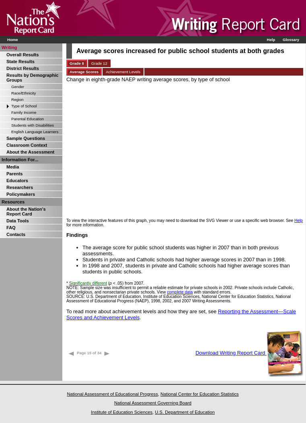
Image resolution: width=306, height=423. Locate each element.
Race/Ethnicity (23, 93)
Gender (17, 86)
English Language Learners (34, 131)
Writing (9, 47)
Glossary (291, 39)
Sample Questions (25, 138)
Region (17, 99)
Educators (17, 180)
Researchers (19, 187)
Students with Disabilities (32, 125)
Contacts (15, 234)
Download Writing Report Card (249, 353)
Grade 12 (99, 63)
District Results (22, 68)
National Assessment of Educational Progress (112, 394)
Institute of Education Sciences (121, 412)
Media (12, 166)
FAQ (11, 227)
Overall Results (22, 54)
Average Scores (84, 72)
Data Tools (17, 220)
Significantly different (88, 283)
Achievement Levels (123, 72)
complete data (180, 292)
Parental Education (27, 119)
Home (12, 39)
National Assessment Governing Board (152, 402)
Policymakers (20, 194)
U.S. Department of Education (185, 412)
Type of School (24, 106)
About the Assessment (30, 152)
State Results (20, 61)
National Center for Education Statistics (199, 394)
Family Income (23, 112)
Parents (14, 173)
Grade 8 (77, 63)
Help (271, 39)
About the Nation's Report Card (26, 211)
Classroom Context (26, 145)
